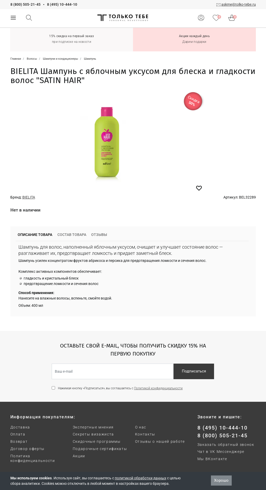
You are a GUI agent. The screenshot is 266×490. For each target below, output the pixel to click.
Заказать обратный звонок (225, 445)
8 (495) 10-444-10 (62, 4)
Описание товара (35, 235)
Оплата (17, 434)
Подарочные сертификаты (100, 449)
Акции (79, 456)
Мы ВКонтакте (212, 459)
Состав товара (71, 235)
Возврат (19, 441)
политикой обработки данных (140, 478)
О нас (140, 427)
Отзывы (99, 235)
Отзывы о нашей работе (160, 441)
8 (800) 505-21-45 (25, 4)
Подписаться (194, 371)
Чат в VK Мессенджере (221, 452)
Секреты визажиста (93, 434)
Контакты (145, 434)
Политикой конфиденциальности (158, 388)
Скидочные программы (97, 441)
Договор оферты (27, 449)
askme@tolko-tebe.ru (238, 4)
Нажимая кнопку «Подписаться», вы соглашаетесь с (120, 388)
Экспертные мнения (93, 427)
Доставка (20, 427)
